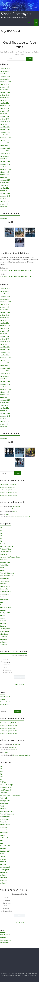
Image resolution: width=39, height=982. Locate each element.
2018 (1, 538)
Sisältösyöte (4, 699)
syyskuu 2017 (4, 111)
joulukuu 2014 (4, 199)
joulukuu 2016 (4, 135)
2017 (1, 536)
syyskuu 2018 (4, 87)
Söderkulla (16, 506)
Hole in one (4, 554)
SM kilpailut (4, 599)
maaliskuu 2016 (5, 159)
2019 (1, 541)
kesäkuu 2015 (4, 183)
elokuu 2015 (4, 177)
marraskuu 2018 (5, 82)
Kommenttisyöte (5, 702)
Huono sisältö (7, 673)
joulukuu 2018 (4, 79)
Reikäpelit (3, 584)
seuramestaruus (5, 592)
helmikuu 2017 (5, 130)
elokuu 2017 (4, 114)
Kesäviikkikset (4, 565)
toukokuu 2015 (5, 185)
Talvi (1, 602)
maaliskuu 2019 (5, 74)
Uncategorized (5, 629)
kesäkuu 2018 (4, 95)
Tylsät (5, 667)
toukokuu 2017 (5, 122)
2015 (1, 528)
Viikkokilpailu (4, 631)
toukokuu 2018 (5, 98)
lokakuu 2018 (4, 84)
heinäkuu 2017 (5, 116)
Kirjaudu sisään (5, 697)
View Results (19, 684)
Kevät (2, 568)
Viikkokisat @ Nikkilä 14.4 (8, 487)
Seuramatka (4, 589)
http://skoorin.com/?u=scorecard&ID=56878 (15, 270)
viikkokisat (3, 639)
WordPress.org (4, 704)
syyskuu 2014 (4, 204)
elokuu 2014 (4, 207)
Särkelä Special (5, 586)
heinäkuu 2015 (5, 180)
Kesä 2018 (3, 560)
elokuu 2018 (4, 90)
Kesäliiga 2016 (5, 562)
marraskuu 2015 (5, 169)
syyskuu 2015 (4, 175)
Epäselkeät (6, 662)
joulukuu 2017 (4, 103)
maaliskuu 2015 (5, 191)
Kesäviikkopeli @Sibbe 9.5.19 (9, 484)
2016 (1, 533)
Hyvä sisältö (7, 670)
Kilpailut (3, 570)
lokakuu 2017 (4, 108)
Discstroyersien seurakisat (21, 517)
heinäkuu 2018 (5, 92)
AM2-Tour (3, 544)
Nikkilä (14, 511)
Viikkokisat (3, 637)
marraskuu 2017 (5, 106)
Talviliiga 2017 (5, 613)
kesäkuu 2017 (4, 119)
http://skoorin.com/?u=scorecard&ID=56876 (15, 276)
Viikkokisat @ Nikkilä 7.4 (8, 490)
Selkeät (5, 659)
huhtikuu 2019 (4, 71)
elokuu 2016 (4, 145)
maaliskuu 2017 (5, 127)
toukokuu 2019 (5, 68)
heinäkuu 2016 (5, 148)
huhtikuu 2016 (4, 156)
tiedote (2, 618)
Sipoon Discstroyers (16, 13)
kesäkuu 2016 (4, 151)
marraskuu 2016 (5, 138)
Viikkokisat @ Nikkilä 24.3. (8, 492)
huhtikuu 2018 (4, 100)
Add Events (4, 219)
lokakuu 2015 (4, 172)
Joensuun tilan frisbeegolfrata (10, 557)
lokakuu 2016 (4, 140)
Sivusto (2, 597)
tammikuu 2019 (5, 76)
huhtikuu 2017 (4, 124)
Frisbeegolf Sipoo (6, 549)
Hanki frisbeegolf (5, 552)
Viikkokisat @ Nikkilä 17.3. (8, 495)
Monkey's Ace (4, 581)
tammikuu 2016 (5, 164)
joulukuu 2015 (4, 167)
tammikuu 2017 (5, 132)
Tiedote (2, 615)
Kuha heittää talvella (7, 573)
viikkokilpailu (4, 634)
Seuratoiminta (4, 594)
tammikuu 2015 (5, 196)
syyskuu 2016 (4, 143)
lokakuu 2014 (4, 201)
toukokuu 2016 (5, 153)
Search (29, 59)
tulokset (3, 621)
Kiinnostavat (7, 665)
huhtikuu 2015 (4, 188)
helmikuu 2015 (5, 193)
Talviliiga (3, 610)
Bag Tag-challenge (6, 546)
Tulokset (3, 623)
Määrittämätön (5, 578)
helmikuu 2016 (5, 161)
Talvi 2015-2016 (5, 607)
